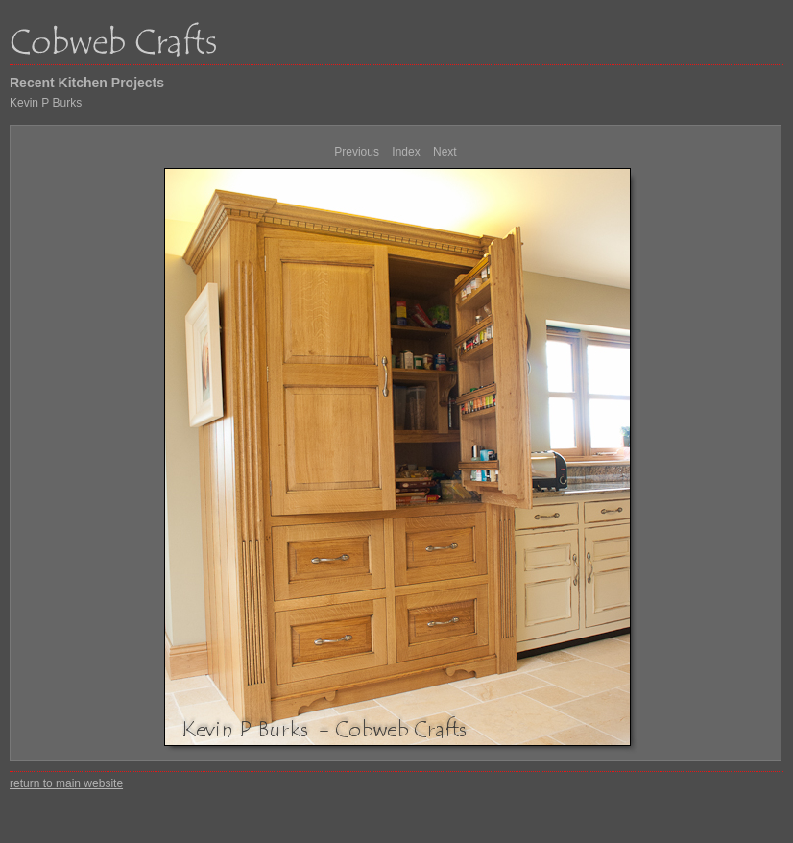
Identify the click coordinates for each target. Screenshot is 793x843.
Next (445, 151)
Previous (356, 151)
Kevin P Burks (46, 102)
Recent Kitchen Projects (87, 82)
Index (406, 151)
